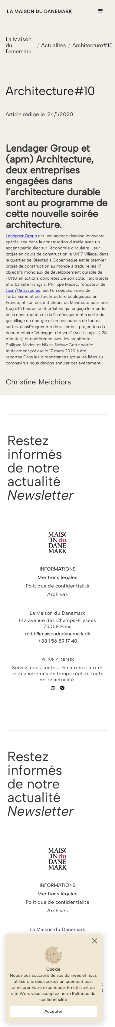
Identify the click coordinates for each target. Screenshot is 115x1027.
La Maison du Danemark (18, 45)
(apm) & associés (23, 290)
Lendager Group (21, 236)
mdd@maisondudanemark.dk (57, 634)
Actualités (53, 45)
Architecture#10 (92, 45)
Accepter (53, 1011)
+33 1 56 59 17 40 (57, 641)
